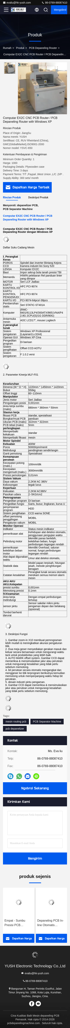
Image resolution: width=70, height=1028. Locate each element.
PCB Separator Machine (47, 721)
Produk (20, 47)
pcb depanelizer (15, 728)
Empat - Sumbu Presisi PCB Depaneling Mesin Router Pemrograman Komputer (16, 923)
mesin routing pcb (16, 721)
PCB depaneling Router (43, 47)
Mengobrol (60, 9)
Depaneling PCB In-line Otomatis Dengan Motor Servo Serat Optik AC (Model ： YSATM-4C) (51, 923)
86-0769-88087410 (54, 2)
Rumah (7, 47)
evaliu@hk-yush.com (17, 2)
